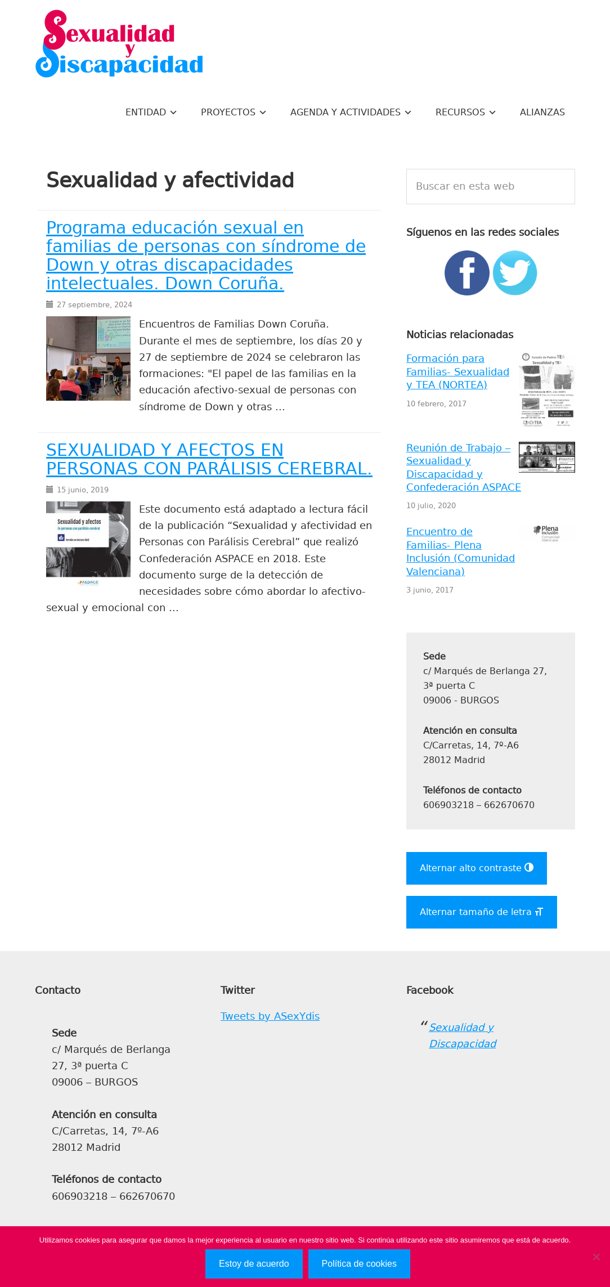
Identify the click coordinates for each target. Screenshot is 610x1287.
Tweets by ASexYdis (270, 1016)
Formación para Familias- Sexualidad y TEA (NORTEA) (457, 371)
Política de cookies (359, 1263)
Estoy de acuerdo (254, 1263)
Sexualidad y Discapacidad (119, 45)
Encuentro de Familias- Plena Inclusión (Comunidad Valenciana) (460, 551)
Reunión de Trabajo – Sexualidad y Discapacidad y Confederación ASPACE (463, 468)
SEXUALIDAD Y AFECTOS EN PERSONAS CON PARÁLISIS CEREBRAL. (209, 459)
